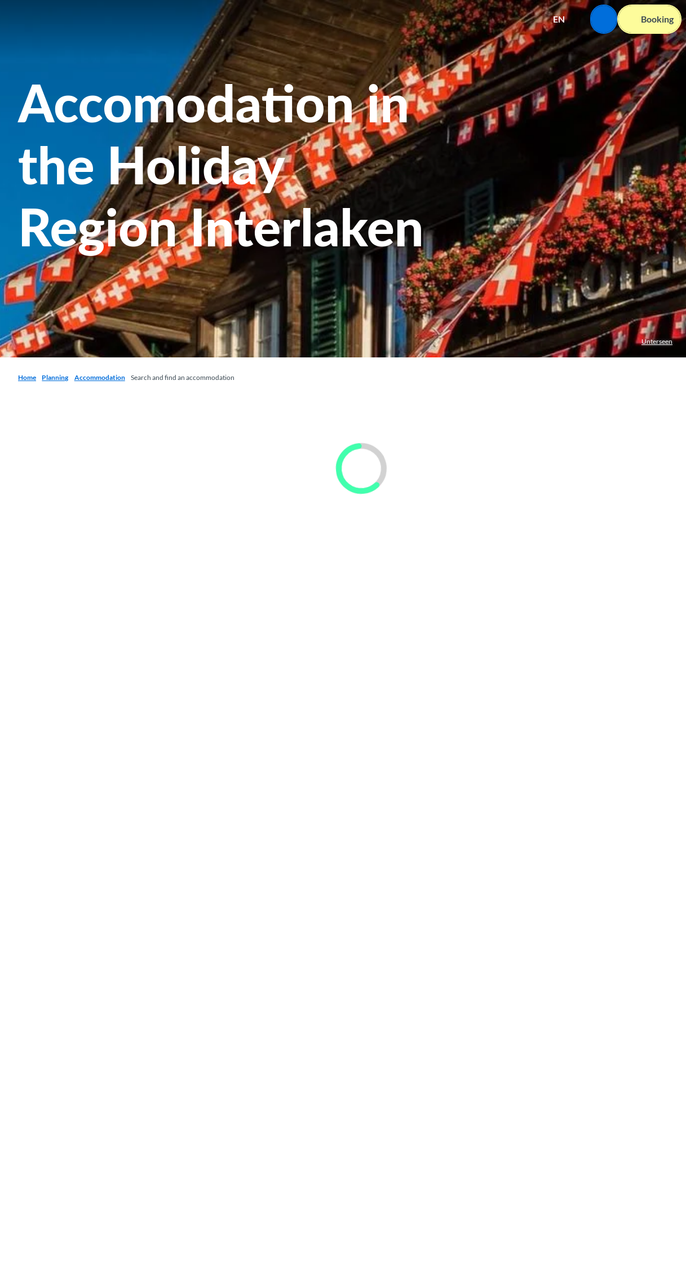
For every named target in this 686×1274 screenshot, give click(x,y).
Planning (55, 377)
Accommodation (99, 377)
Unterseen (656, 341)
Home (27, 377)
